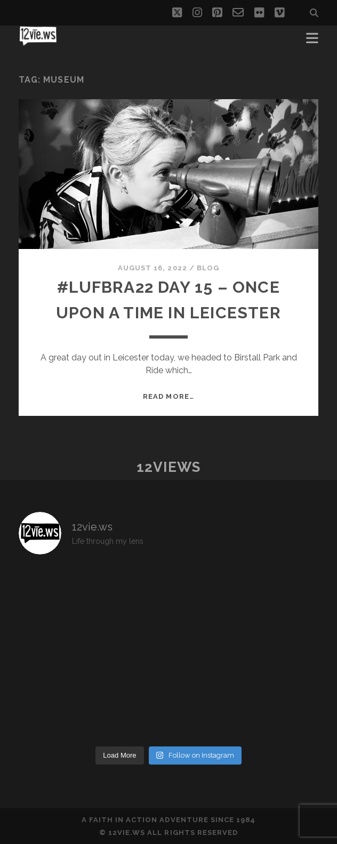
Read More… (168, 396)
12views (169, 467)
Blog (208, 268)
